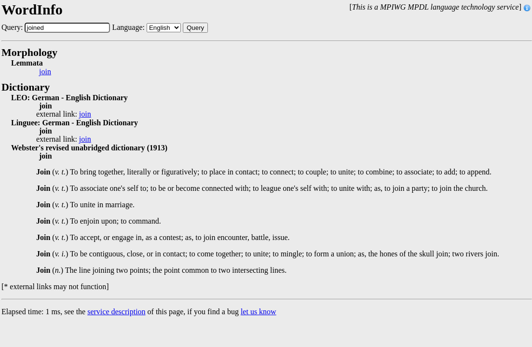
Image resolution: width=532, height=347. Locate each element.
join (45, 72)
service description (116, 311)
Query (195, 27)
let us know (258, 311)
